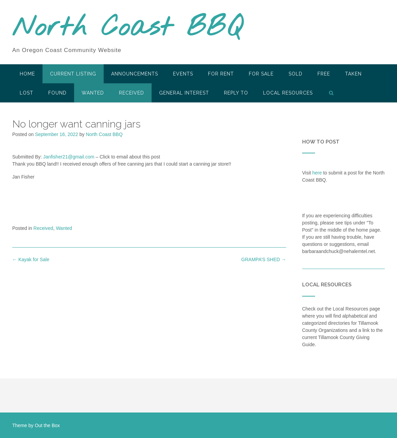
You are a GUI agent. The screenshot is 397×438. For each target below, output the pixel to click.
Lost (26, 93)
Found (57, 93)
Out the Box (47, 425)
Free (323, 74)
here (317, 172)
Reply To (236, 93)
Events (183, 74)
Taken (353, 74)
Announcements (134, 74)
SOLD (296, 74)
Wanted (93, 93)
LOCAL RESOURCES (288, 93)
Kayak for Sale (30, 259)
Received (131, 93)
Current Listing (73, 74)
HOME (27, 74)
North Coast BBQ (127, 28)
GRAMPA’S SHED (263, 259)
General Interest (184, 93)
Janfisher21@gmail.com (68, 156)
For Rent (221, 74)
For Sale (261, 74)
